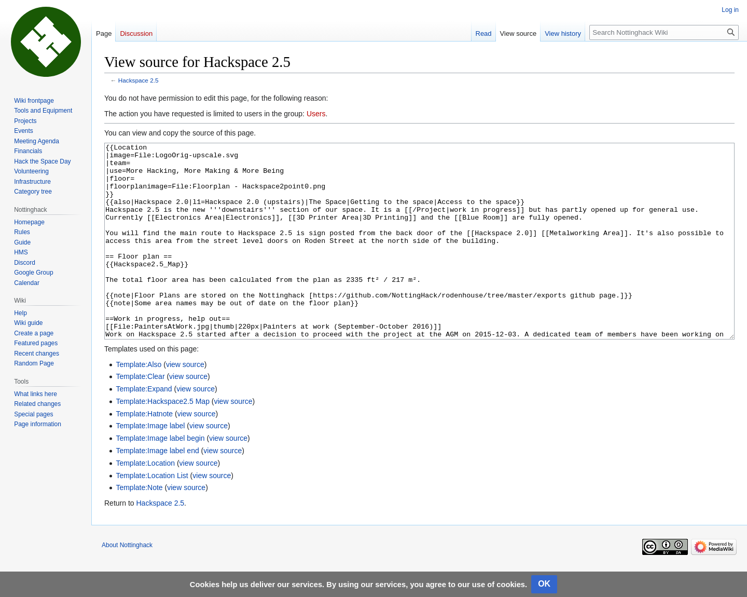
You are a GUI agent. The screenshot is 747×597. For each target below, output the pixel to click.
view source (185, 403)
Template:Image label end (157, 489)
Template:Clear (140, 415)
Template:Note (139, 526)
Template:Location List (152, 514)
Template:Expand (144, 428)
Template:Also (138, 403)
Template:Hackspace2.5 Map (163, 440)
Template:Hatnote (144, 453)
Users (316, 114)
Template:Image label (150, 464)
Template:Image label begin (160, 477)
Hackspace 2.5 (138, 80)
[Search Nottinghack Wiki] (664, 32)
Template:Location (145, 502)
